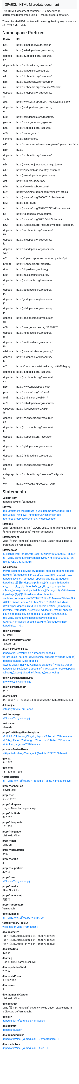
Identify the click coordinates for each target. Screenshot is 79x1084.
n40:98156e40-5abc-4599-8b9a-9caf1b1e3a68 (29, 602)
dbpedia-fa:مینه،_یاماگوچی (39, 586)
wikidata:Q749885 (51, 610)
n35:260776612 (37, 598)
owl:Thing (28, 514)
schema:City (33, 518)
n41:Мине (62, 602)
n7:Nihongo (26, 740)
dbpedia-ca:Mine (38, 617)
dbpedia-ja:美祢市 (12, 594)
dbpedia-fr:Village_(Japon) (60, 656)
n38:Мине (53, 598)
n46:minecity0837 (38, 557)
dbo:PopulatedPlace (14, 518)
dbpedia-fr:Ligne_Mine (15, 660)
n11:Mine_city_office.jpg (16, 780)
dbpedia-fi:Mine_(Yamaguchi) (43, 590)
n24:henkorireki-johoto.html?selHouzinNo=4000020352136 (36, 553)
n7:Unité (7, 736)
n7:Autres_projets (12, 744)
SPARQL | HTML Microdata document (32, 5)
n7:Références (64, 736)
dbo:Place (65, 510)
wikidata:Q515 (29, 510)
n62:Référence (31, 744)
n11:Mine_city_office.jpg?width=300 (23, 917)
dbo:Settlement (11, 510)
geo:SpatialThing (12, 514)
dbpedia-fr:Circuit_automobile (48, 668)
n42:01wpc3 (9, 606)
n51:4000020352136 (62, 557)
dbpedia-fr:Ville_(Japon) (16, 668)
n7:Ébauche (63, 740)
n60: (64, 621)
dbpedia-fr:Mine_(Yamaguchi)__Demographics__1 (30, 1038)
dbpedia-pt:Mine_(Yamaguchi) (41, 582)
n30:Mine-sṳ (67, 590)
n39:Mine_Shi (67, 598)
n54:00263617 (59, 613)
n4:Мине (7, 570)
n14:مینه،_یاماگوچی (39, 574)
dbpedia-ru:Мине (40, 613)
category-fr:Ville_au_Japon (57, 664)
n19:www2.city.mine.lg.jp (16, 681)
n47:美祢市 (34, 610)
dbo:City (39, 514)
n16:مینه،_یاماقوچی (61, 574)
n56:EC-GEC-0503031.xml (17, 561)
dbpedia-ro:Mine (33, 594)
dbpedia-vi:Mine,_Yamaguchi (52, 578)
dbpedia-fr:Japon (12, 1029)
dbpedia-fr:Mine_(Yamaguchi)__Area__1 (25, 1048)
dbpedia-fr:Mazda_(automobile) (41, 672)
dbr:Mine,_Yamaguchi (14, 610)
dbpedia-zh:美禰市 (13, 582)
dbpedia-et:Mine (55, 570)
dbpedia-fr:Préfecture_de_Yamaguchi (23, 653)
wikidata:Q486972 (48, 510)
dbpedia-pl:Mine (21, 613)
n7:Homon (40, 740)
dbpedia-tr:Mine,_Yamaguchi (18, 578)
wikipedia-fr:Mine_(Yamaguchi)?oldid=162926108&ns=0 (34, 753)
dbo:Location (48, 518)
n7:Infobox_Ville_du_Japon (28, 736)
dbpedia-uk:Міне (26, 606)
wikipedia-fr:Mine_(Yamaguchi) (20, 926)
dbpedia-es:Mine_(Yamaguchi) (44, 621)
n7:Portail (49, 736)
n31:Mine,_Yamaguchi (15, 557)
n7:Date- (51, 740)
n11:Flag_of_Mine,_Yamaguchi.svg (51, 780)
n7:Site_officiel (10, 740)
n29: (73, 553)
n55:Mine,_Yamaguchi (15, 617)
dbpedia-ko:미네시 (13, 625)
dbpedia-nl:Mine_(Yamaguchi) (54, 606)
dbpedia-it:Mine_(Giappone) (29, 570)
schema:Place (52, 514)
